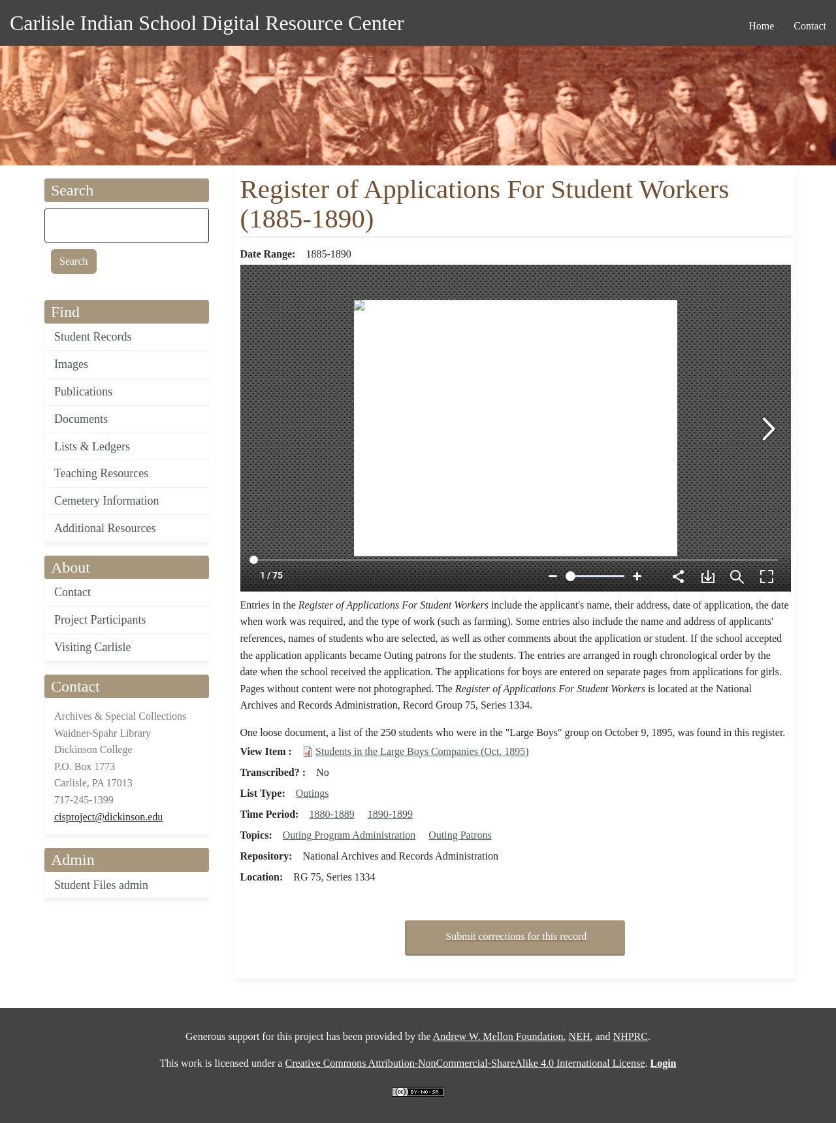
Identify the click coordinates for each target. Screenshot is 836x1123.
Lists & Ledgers (92, 446)
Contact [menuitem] (810, 25)
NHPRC (630, 1036)
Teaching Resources (101, 473)
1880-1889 (331, 814)
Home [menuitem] (761, 25)
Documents (81, 419)
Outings (312, 793)
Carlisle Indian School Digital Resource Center (207, 23)
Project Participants (100, 619)
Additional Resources (104, 528)
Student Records (93, 336)
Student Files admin (101, 885)
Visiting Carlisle (92, 647)
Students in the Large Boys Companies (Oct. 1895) (422, 751)
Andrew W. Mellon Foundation (498, 1036)
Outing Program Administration (349, 835)
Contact (72, 592)
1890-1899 (390, 814)
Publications (83, 391)
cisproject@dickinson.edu (108, 816)
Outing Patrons (459, 835)
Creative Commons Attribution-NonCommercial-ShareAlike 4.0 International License (465, 1063)
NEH (579, 1036)
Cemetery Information (106, 500)
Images (71, 364)
